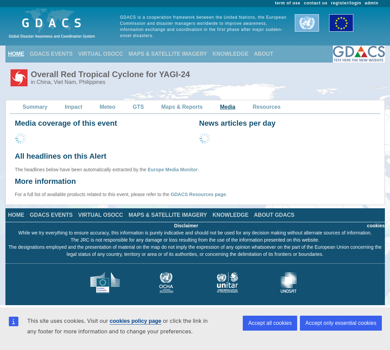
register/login (346, 3)
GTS (138, 107)
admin (371, 3)
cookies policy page (135, 321)
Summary (35, 107)
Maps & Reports (182, 107)
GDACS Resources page (198, 194)
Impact (73, 107)
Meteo (107, 107)
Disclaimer (186, 225)
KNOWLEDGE (231, 54)
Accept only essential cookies (340, 323)
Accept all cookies (270, 323)
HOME (16, 54)
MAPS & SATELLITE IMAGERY (168, 54)
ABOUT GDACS (274, 215)
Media (227, 107)
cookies (376, 225)
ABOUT (263, 54)
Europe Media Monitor (173, 169)
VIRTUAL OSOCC (100, 54)
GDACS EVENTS (51, 54)
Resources (267, 107)
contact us (316, 3)
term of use (288, 3)
